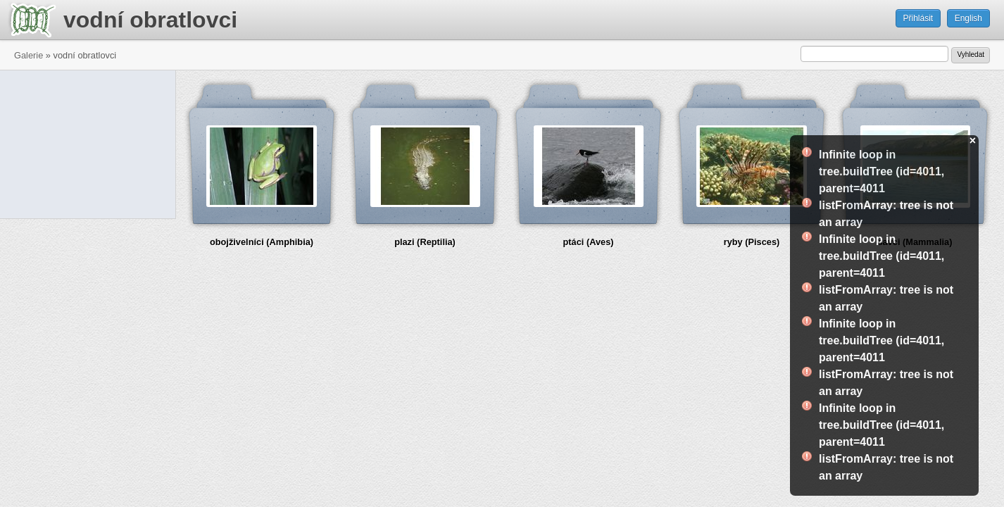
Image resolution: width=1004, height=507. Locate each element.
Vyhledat (970, 54)
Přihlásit (918, 18)
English (968, 18)
